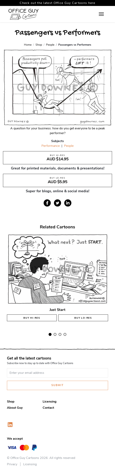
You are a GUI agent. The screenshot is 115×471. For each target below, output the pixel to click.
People (69, 146)
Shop (10, 401)
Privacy (12, 464)
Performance (50, 146)
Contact (48, 408)
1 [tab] (50, 334)
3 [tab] (59, 334)
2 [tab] (55, 334)
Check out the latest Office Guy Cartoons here (57, 3)
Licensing (50, 401)
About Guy (15, 408)
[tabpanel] (57, 280)
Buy (31, 317)
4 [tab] (64, 334)
